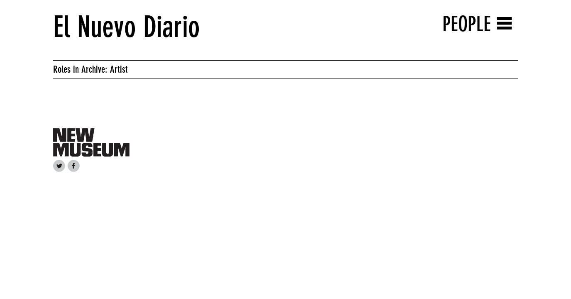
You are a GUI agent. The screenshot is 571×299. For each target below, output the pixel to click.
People (466, 24)
